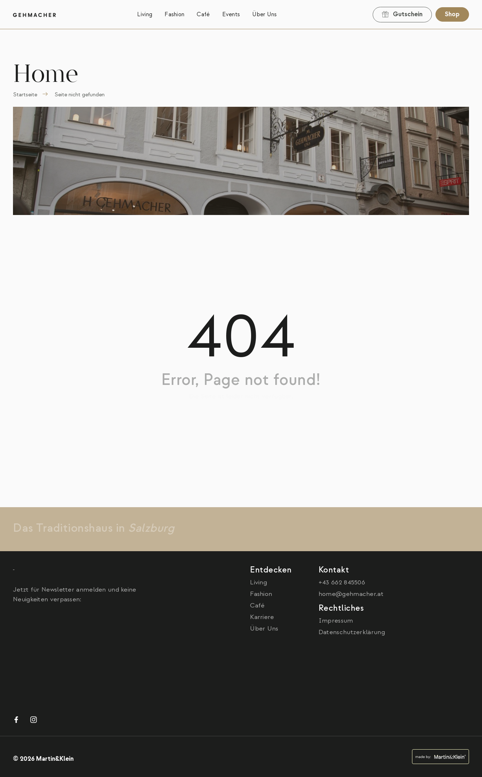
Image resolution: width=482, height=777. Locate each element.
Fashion (174, 14)
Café (203, 14)
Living (144, 14)
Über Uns (264, 14)
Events (231, 14)
